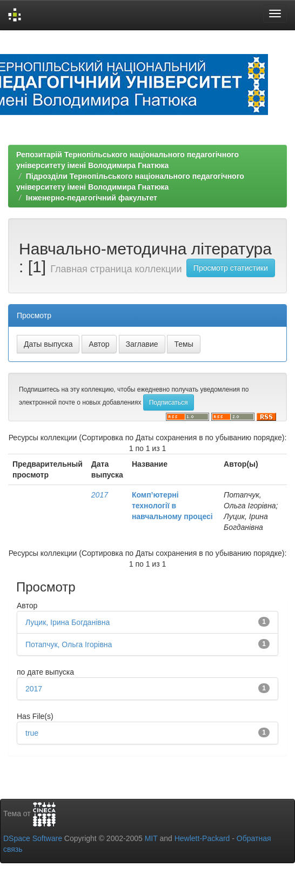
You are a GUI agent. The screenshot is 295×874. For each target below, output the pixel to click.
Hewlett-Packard (202, 838)
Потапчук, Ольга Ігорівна (68, 644)
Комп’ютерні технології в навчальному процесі (172, 505)
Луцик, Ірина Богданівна (67, 622)
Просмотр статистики (230, 268)
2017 (99, 494)
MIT (151, 838)
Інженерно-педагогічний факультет (91, 197)
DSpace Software (32, 838)
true (31, 733)
